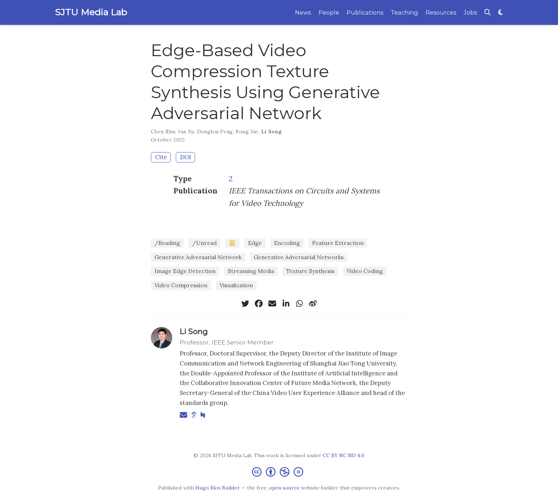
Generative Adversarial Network (198, 257)
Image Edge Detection (185, 270)
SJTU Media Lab (91, 12)
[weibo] (312, 303)
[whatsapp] (299, 303)
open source (284, 488)
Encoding (287, 242)
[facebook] (258, 303)
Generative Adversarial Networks (299, 257)
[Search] (487, 13)
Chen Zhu (163, 131)
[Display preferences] (500, 13)
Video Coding (365, 270)
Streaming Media (251, 270)
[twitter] (245, 303)
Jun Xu (186, 131)
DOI (185, 157)
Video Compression (180, 285)
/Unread (204, 242)
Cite (161, 157)
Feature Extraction (338, 242)
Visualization (236, 285)
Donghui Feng (215, 131)
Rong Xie (247, 131)
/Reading (167, 242)
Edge (255, 242)
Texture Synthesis (310, 270)
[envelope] (272, 303)
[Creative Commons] (279, 471)
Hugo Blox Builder (217, 488)
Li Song (271, 131)
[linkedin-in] (285, 303)
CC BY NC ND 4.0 (343, 455)
